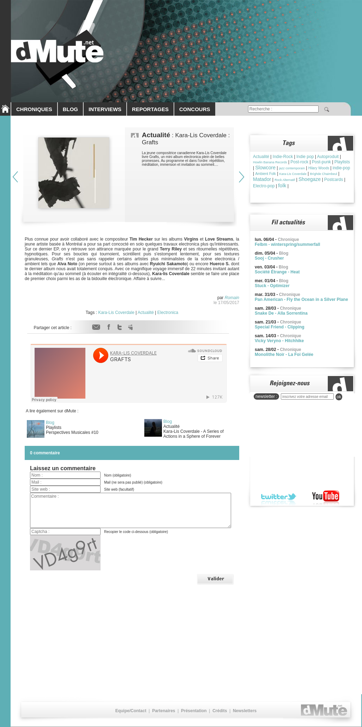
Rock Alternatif (284, 180)
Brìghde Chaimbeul (323, 174)
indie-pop (341, 167)
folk (282, 185)
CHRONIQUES (34, 109)
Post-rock (299, 161)
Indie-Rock (283, 156)
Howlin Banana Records (270, 162)
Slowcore (265, 167)
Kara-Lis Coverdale (116, 312)
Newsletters (245, 710)
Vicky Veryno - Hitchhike (279, 340)
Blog (50, 422)
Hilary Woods (318, 168)
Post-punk (321, 161)
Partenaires (163, 710)
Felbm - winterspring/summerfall (287, 244)
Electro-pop (263, 185)
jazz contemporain (292, 168)
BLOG (70, 109)
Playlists (342, 161)
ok (339, 396)
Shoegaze (309, 179)
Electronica (167, 312)
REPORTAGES (150, 109)
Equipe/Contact (130, 710)
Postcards (333, 179)
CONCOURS (194, 109)
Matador (262, 179)
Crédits (219, 710)
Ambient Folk (265, 174)
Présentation (194, 710)
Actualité (146, 312)
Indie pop (305, 156)
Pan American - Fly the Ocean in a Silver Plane (301, 299)
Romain (232, 297)
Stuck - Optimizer (272, 285)
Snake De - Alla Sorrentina (281, 313)
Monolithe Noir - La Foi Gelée (284, 354)
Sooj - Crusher (269, 258)
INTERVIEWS (105, 109)
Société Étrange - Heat (277, 271)
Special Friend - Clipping (279, 327)
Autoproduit (328, 156)
